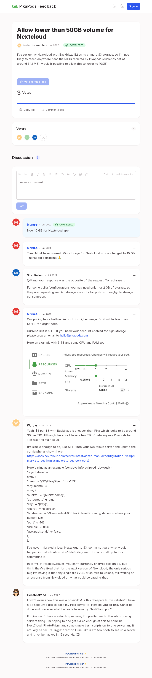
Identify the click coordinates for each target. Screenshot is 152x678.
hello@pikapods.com (74, 335)
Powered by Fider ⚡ (76, 653)
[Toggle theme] (122, 6)
